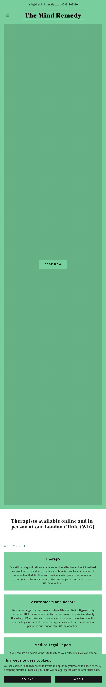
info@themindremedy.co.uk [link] (44, 4)
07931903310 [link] (69, 4)
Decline (27, 679)
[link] (53, 15)
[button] (11, 15)
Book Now (53, 264)
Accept (78, 679)
